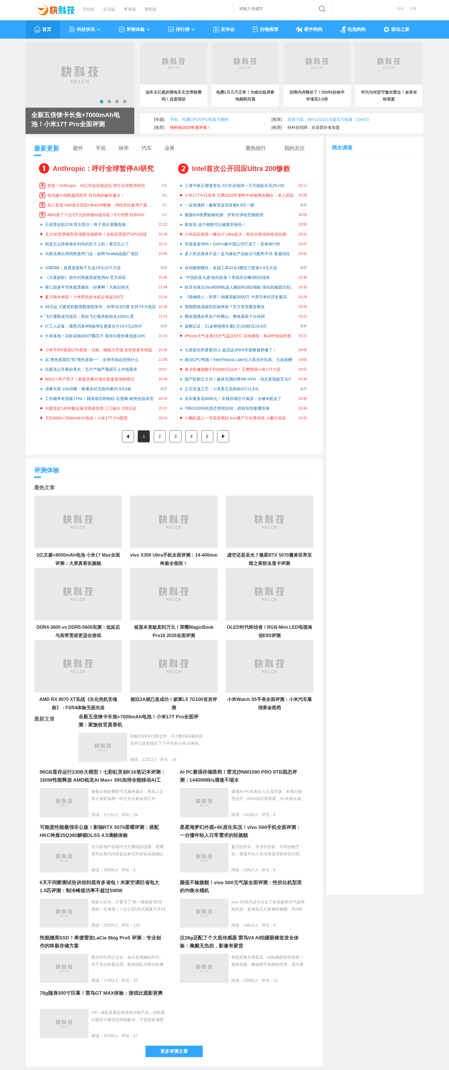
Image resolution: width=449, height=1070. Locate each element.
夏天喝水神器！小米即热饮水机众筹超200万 (84, 297)
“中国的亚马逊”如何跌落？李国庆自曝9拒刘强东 (227, 277)
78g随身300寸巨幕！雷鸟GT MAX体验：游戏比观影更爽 (101, 993)
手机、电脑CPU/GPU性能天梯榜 (199, 119)
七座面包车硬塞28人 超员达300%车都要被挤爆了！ (231, 350)
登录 (400, 9)
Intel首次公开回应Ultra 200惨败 (241, 168)
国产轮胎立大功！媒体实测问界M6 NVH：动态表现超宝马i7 (238, 379)
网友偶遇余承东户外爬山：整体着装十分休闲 (225, 316)
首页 (42, 29)
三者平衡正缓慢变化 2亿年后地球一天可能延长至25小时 (235, 185)
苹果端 (130, 9)
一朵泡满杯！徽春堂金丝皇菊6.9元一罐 (219, 205)
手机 (101, 148)
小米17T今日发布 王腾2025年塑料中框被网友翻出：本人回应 (239, 195)
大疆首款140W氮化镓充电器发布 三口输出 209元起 (91, 408)
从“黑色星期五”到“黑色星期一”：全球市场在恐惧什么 (92, 359)
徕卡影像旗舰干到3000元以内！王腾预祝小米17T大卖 (233, 369)
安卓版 (109, 9)
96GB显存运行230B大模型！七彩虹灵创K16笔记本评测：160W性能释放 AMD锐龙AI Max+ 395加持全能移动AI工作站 (103, 780)
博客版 (150, 9)
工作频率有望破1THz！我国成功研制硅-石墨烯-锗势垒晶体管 (99, 398)
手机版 (88, 9)
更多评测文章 (174, 1051)
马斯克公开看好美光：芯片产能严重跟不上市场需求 (91, 369)
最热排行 (255, 148)
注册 (412, 9)
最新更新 (46, 150)
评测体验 (134, 29)
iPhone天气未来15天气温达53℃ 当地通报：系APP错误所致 (238, 336)
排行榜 (181, 29)
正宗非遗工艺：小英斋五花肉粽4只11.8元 (222, 389)
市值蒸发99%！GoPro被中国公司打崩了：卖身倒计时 (232, 244)
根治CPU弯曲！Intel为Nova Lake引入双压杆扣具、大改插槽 (238, 359)
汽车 (146, 148)
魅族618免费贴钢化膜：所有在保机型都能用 (224, 214)
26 (135, 814)
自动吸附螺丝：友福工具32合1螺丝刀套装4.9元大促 (231, 267)
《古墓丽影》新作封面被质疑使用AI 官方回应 (85, 277)
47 (135, 1035)
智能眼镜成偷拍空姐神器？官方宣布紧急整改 (225, 306)
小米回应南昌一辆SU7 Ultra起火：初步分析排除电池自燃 (235, 234)
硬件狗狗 (309, 29)
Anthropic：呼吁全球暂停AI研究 (103, 168)
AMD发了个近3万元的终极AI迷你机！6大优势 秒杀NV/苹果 (99, 214)
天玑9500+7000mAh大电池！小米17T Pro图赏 (86, 418)
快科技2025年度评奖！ (190, 127)
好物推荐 (265, 29)
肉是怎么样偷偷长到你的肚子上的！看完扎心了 (87, 244)
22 (275, 980)
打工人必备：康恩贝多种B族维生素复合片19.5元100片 (93, 326)
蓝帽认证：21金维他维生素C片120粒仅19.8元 (226, 326)
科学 (124, 148)
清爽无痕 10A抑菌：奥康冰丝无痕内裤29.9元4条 (88, 389)
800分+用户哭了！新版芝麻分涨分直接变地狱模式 (89, 379)
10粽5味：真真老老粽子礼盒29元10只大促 (83, 267)
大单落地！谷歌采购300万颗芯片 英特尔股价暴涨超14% (95, 336)
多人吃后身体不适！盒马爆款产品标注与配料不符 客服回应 (237, 253)
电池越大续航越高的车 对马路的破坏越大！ (86, 195)
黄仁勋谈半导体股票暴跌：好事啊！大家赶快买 (87, 287)
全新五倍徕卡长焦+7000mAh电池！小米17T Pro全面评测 (75, 119)
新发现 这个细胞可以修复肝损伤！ (215, 224)
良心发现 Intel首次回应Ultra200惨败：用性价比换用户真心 (99, 205)
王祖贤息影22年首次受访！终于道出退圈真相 (85, 224)
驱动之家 (396, 29)
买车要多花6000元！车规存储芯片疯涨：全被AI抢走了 (233, 398)
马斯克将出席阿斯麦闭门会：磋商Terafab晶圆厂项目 (92, 253)
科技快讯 (85, 29)
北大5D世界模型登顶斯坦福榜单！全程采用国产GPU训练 (96, 234)
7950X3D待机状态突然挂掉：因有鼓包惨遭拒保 (227, 408)
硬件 (78, 148)
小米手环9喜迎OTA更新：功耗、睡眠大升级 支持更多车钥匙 (98, 350)
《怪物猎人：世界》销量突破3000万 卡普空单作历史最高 (236, 297)
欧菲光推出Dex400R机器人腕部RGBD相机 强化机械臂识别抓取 (241, 287)
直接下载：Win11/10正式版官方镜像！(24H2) (328, 119)
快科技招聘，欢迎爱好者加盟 (313, 127)
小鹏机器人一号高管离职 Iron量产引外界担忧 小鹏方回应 (235, 418)
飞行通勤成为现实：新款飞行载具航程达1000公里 (89, 316)
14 (174, 759)
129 (136, 925)
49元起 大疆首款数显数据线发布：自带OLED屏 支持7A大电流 (100, 306)
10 (135, 980)
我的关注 (294, 148)
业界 (169, 148)
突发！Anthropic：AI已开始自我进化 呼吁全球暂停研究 (96, 185)
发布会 (224, 29)
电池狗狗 (353, 29)
